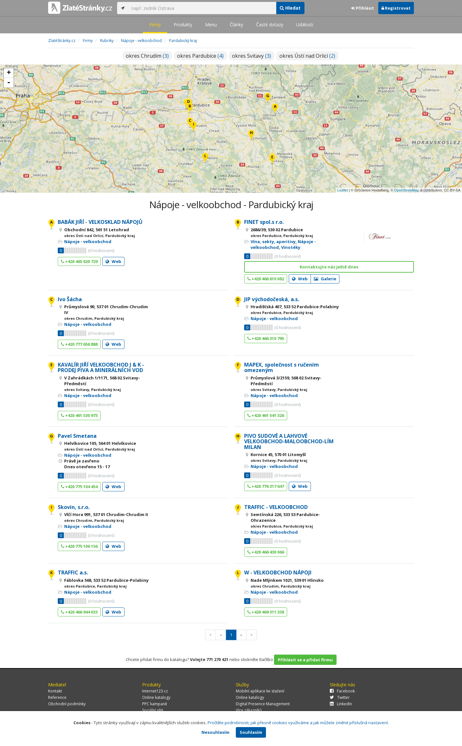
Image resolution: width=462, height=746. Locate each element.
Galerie (325, 279)
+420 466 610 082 (265, 279)
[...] (202, 8)
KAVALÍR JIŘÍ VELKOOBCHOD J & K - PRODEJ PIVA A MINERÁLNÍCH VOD (101, 367)
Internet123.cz (155, 691)
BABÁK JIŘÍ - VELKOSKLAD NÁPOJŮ (100, 221)
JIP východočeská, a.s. (271, 299)
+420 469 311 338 (265, 612)
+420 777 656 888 (79, 344)
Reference (57, 697)
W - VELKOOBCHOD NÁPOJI (278, 572)
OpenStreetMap (406, 190)
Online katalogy (156, 697)
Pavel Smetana (77, 435)
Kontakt (55, 691)
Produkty (183, 24)
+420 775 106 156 (79, 546)
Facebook (342, 691)
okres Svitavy (251, 55)
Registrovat (396, 8)
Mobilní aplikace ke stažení (260, 691)
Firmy (155, 24)
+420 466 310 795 (265, 338)
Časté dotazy (269, 24)
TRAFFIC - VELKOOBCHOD (276, 507)
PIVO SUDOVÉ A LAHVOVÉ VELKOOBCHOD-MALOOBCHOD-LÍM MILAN (289, 441)
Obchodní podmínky (67, 704)
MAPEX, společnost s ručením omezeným (281, 367)
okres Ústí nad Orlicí (307, 55)
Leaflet (342, 190)
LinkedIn (341, 704)
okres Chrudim (147, 55)
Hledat (290, 8)
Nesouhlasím (215, 732)
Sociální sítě (152, 710)
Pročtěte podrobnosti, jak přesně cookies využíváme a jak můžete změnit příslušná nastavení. (298, 722)
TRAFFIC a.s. (73, 572)
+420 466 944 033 (79, 612)
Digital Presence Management (263, 704)
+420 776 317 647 (265, 486)
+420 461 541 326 (265, 415)
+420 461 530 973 (79, 415)
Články (236, 24)
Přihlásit (362, 8)
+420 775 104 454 (79, 486)
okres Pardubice (200, 55)
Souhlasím (251, 732)
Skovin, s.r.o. (74, 507)
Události (304, 24)
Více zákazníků (249, 710)
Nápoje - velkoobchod (87, 241)
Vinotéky (290, 247)
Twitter (340, 697)
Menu (211, 24)
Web (113, 261)
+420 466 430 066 (265, 552)
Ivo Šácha (70, 299)
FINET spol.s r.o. (264, 221)
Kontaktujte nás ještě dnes (329, 267)
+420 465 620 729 (79, 261)
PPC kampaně (154, 704)
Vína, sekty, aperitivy (273, 241)
